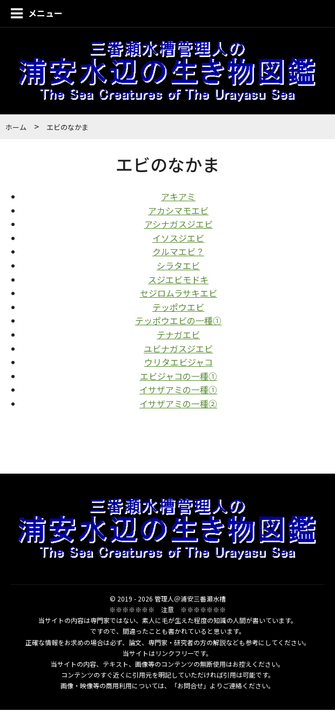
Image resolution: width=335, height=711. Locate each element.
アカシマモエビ (178, 210)
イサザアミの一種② (178, 404)
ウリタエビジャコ (178, 363)
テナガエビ (178, 335)
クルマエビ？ (178, 252)
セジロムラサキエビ (178, 294)
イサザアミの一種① (178, 390)
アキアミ (178, 197)
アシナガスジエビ (178, 224)
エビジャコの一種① (178, 376)
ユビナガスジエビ (178, 349)
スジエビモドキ (178, 280)
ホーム (15, 128)
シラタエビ (178, 266)
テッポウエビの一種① (178, 321)
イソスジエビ (178, 238)
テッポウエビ (178, 307)
